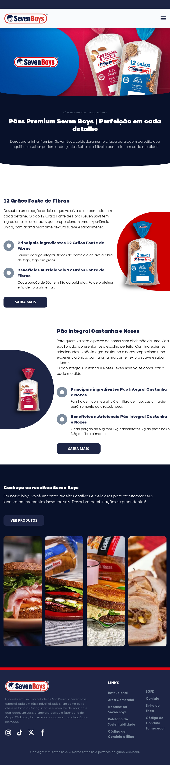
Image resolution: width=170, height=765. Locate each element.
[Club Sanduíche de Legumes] (64, 591)
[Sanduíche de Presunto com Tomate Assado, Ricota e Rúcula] (23, 591)
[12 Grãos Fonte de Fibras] (142, 251)
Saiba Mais (25, 302)
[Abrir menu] (163, 18)
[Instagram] (8, 732)
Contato (152, 698)
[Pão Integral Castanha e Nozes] (28, 389)
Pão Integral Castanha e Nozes (98, 331)
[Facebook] (42, 732)
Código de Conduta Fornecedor (155, 723)
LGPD (150, 691)
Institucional (118, 693)
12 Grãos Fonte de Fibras (36, 201)
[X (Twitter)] (31, 732)
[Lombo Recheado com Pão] (147, 591)
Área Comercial (121, 700)
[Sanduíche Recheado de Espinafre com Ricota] (106, 591)
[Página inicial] (26, 18)
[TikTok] (20, 732)
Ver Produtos (24, 520)
